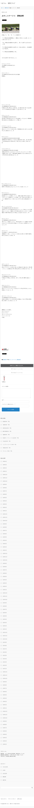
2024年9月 (5, 525)
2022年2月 (5, 627)
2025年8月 (5, 489)
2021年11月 (5, 637)
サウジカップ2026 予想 (7, 452)
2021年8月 (5, 647)
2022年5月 (5, 617)
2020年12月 (5, 673)
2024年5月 (5, 538)
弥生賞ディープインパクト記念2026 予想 (11, 439)
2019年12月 (5, 713)
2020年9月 (5, 683)
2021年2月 (5, 667)
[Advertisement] (17, 92)
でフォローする (17, 368)
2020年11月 (5, 677)
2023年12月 (5, 555)
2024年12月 (5, 515)
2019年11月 (5, 716)
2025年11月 (5, 479)
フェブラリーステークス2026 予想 (9, 446)
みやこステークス (12, 359)
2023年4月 (5, 581)
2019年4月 (5, 739)
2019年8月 (5, 726)
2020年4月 (5, 700)
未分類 (4, 772)
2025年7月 (5, 492)
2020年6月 (5, 693)
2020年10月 (5, 680)
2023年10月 (5, 561)
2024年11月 (5, 519)
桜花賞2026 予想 (6, 423)
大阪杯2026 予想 (6, 426)
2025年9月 (5, 486)
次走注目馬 (5, 775)
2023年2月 (5, 588)
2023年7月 (5, 571)
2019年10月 (5, 719)
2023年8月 (5, 568)
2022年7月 (5, 611)
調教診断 (5, 359)
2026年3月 (5, 466)
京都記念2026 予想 (6, 449)
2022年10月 (5, 601)
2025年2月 (5, 509)
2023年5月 (5, 578)
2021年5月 (5, 657)
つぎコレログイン (4, 800)
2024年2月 (5, 548)
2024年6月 (5, 535)
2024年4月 (5, 542)
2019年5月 (5, 736)
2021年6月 (5, 654)
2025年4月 (5, 502)
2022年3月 (5, 624)
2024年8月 (5, 529)
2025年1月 (5, 512)
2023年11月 (5, 558)
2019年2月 (5, 746)
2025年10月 (5, 483)
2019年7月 (5, 729)
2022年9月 (5, 604)
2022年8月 (5, 608)
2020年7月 (5, 690)
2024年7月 (5, 532)
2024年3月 (5, 545)
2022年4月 (5, 621)
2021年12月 (5, 634)
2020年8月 (5, 686)
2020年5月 (5, 696)
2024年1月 (5, 552)
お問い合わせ (19, 800)
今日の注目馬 (5, 768)
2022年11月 (5, 598)
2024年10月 (5, 522)
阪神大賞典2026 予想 (7, 433)
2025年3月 (5, 506)
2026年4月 (5, 463)
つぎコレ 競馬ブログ (8, 3)
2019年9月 (5, 723)
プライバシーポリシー (12, 800)
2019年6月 (5, 732)
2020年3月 (5, 703)
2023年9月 (5, 565)
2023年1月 (5, 591)
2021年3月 (5, 663)
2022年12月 (5, 594)
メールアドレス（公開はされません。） (8, 406)
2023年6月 (5, 575)
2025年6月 (5, 496)
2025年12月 (5, 476)
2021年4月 (5, 660)
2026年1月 (5, 473)
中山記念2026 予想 (6, 443)
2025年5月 (5, 499)
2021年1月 (5, 670)
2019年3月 (5, 742)
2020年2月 (5, 706)
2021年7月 (5, 650)
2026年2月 (5, 469)
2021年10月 (5, 640)
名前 (2, 401)
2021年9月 (5, 644)
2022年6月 (5, 614)
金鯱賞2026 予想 (6, 436)
